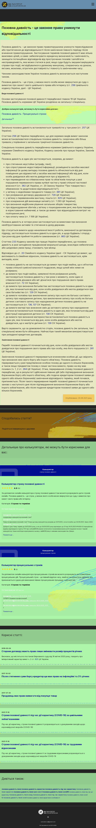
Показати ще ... (8, 535)
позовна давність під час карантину (60, 789)
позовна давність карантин (33, 789)
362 (24, 185)
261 (92, 348)
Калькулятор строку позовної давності (23, 484)
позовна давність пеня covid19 (56, 792)
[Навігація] (92, 4)
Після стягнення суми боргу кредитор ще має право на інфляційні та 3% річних (45, 676)
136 (30, 304)
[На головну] (14, 4)
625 (36, 659)
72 (23, 283)
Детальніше (8, 119)
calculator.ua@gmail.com (48, 821)
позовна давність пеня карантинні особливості (43, 798)
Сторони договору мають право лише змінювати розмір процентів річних (42, 651)
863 (63, 236)
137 (34, 304)
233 (14, 241)
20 (22, 253)
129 (31, 292)
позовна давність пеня (11, 789)
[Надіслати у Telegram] (51, 433)
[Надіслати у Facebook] (44, 433)
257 (84, 127)
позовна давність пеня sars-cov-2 (28, 792)
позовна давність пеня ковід (21, 795)
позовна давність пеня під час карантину (50, 795)
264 (25, 369)
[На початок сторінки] (48, 817)
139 (49, 323)
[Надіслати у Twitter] (47, 433)
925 (60, 198)
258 (14, 136)
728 (54, 195)
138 (48, 314)
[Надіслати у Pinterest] (49, 433)
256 (73, 85)
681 (58, 192)
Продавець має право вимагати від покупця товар (29, 696)
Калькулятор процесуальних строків (22, 565)
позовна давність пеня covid (14, 798)
